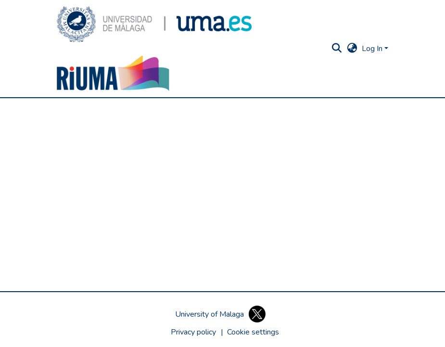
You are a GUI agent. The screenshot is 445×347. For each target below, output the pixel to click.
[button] (154, 24)
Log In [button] (373, 48)
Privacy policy (193, 332)
